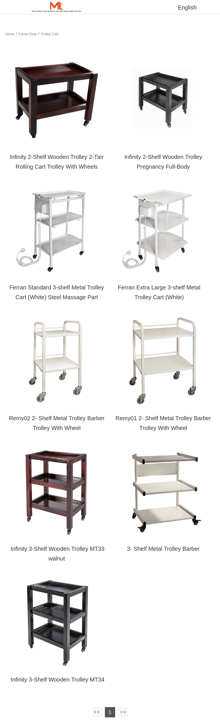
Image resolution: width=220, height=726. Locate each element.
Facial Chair (28, 34)
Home (10, 34)
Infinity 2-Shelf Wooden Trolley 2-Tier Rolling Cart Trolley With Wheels (57, 162)
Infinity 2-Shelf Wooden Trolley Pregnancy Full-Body (163, 162)
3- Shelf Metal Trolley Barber (163, 549)
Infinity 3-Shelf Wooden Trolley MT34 (56, 679)
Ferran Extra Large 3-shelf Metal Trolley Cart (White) (159, 292)
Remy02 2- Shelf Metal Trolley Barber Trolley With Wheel (56, 423)
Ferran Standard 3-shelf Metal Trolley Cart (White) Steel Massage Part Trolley (56, 297)
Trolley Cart (49, 34)
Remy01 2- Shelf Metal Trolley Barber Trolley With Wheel (163, 423)
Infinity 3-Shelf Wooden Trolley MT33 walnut (56, 554)
